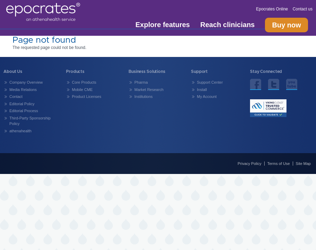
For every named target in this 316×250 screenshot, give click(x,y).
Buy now (286, 25)
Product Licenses (86, 96)
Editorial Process (23, 111)
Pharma (141, 82)
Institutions (143, 96)
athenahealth (20, 131)
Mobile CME (82, 90)
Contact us (303, 9)
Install (202, 90)
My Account (207, 96)
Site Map (303, 163)
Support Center (210, 82)
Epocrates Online (272, 9)
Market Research (149, 90)
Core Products (84, 82)
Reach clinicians (227, 25)
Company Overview (26, 82)
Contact (16, 96)
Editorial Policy (21, 104)
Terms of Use (278, 163)
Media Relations (23, 90)
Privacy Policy (249, 163)
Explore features (162, 25)
